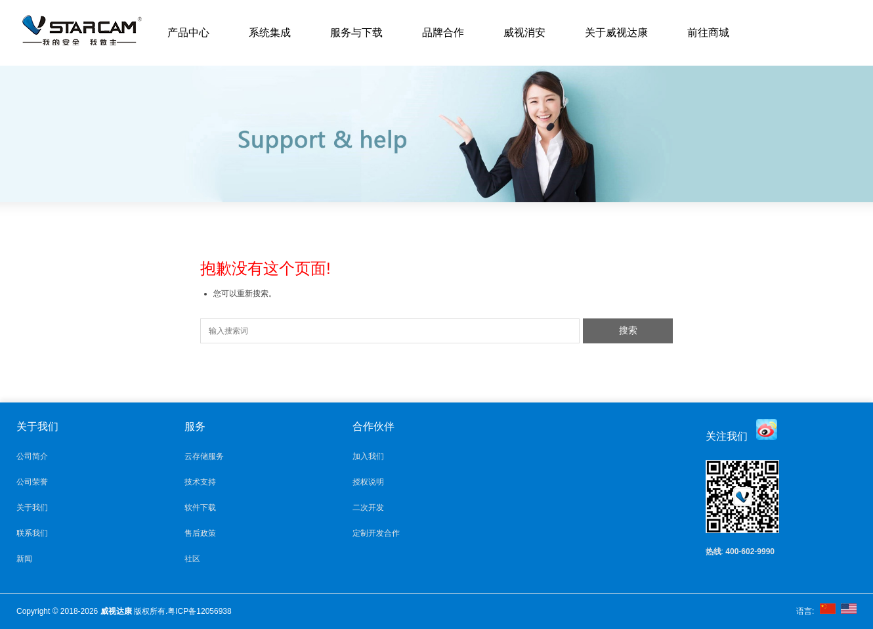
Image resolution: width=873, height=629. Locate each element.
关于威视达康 (616, 32)
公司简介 (32, 456)
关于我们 (32, 507)
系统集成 (270, 32)
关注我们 (727, 436)
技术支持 (200, 482)
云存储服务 (204, 456)
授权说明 (368, 482)
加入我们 (368, 456)
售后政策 (200, 533)
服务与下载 (356, 32)
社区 (192, 558)
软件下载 (200, 507)
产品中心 (188, 32)
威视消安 (524, 32)
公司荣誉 (32, 482)
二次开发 (368, 507)
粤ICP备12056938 (199, 611)
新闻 (24, 558)
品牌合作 (443, 32)
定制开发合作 (376, 533)
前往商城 (708, 32)
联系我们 (32, 533)
